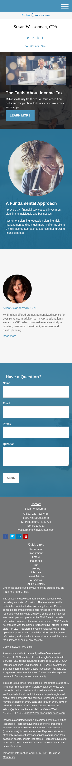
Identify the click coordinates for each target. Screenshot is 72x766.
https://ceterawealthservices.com (45, 713)
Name (6, 383)
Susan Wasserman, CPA (19, 308)
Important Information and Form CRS (25, 753)
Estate (36, 557)
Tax (36, 564)
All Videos (36, 580)
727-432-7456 (36, 46)
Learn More (20, 115)
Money (36, 568)
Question (9, 443)
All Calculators (36, 584)
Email (6, 403)
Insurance (36, 560)
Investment (35, 553)
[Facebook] (42, 38)
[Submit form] (11, 478)
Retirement (35, 549)
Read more (9, 336)
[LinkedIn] (33, 38)
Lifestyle (36, 572)
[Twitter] (28, 38)
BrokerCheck (20, 591)
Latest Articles (36, 576)
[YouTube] (38, 38)
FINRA (44, 664)
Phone (7, 423)
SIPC (52, 664)
